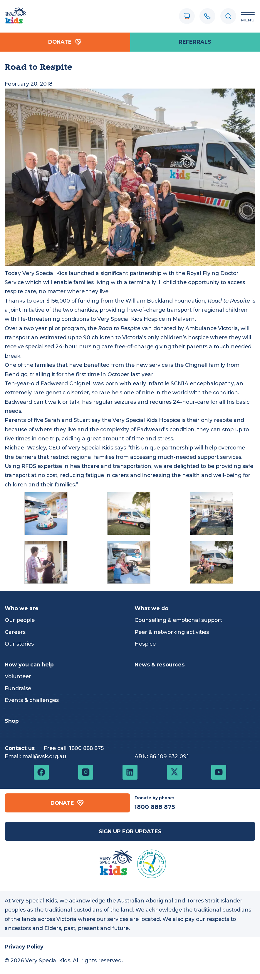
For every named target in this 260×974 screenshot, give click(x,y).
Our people (20, 620)
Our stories (19, 644)
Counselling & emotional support (178, 620)
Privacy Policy (24, 947)
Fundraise (18, 688)
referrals (195, 42)
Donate (65, 42)
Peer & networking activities (172, 632)
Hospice (145, 644)
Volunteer (18, 676)
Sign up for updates (130, 831)
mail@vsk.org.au (44, 756)
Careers (15, 632)
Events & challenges (32, 700)
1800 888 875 (86, 748)
